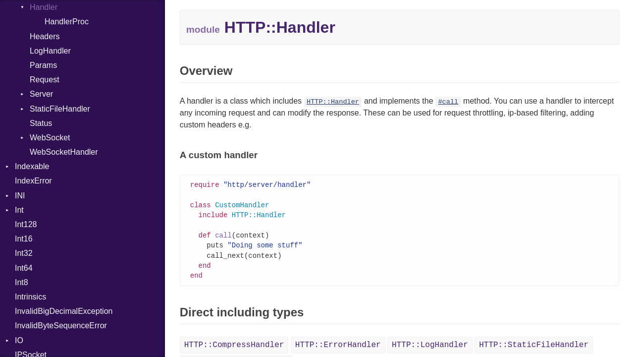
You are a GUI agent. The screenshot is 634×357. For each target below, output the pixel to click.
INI (20, 195)
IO (19, 340)
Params (43, 65)
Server (41, 94)
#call (448, 102)
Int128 (26, 224)
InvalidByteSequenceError (61, 325)
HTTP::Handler (333, 102)
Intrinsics (30, 297)
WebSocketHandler (64, 152)
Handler (43, 7)
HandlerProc (67, 21)
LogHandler (50, 51)
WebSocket (50, 137)
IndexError (33, 181)
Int (19, 210)
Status (41, 123)
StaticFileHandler (60, 109)
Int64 (24, 268)
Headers (44, 36)
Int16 (24, 239)
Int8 (21, 282)
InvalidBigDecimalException (63, 311)
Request (44, 79)
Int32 (24, 253)
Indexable (32, 166)
